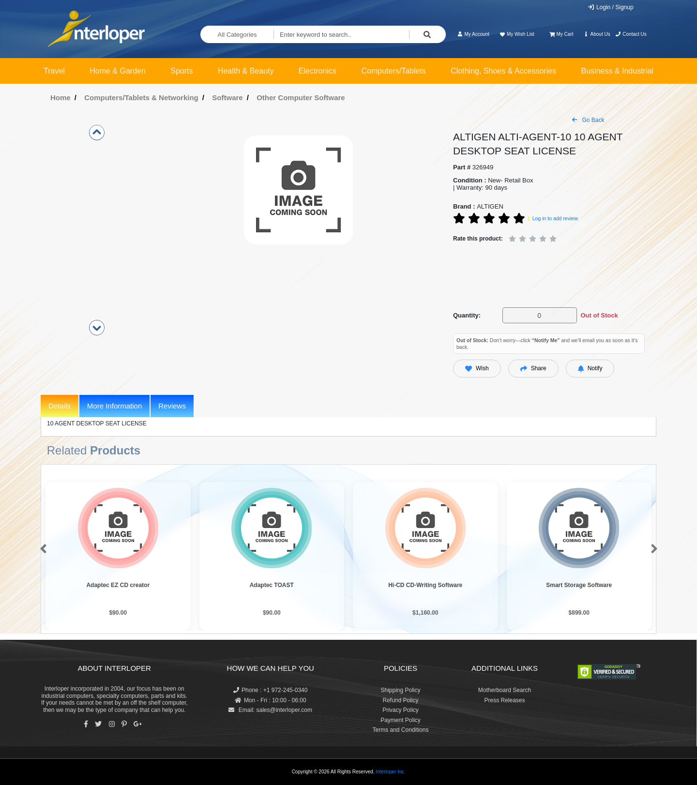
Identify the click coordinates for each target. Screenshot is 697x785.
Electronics (317, 71)
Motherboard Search (504, 690)
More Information (114, 406)
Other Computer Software (301, 97)
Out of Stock (599, 315)
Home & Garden (118, 71)
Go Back (588, 120)
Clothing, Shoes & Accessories (503, 71)
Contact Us (631, 34)
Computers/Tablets (393, 71)
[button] (41, 549)
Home (60, 97)
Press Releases (504, 700)
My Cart (561, 34)
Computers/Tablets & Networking (141, 97)
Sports (181, 71)
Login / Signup (611, 7)
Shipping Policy (400, 690)
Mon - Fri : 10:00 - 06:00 (270, 700)
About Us (596, 34)
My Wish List (516, 34)
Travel (54, 71)
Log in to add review (555, 218)
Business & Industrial (617, 71)
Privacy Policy (400, 710)
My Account (473, 34)
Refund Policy (400, 700)
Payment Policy (400, 720)
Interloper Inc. (390, 771)
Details (59, 406)
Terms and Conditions (400, 729)
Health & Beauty (246, 71)
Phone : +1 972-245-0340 (270, 690)
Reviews (172, 406)
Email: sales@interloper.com (270, 710)
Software (227, 97)
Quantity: (467, 315)
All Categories (237, 34)
